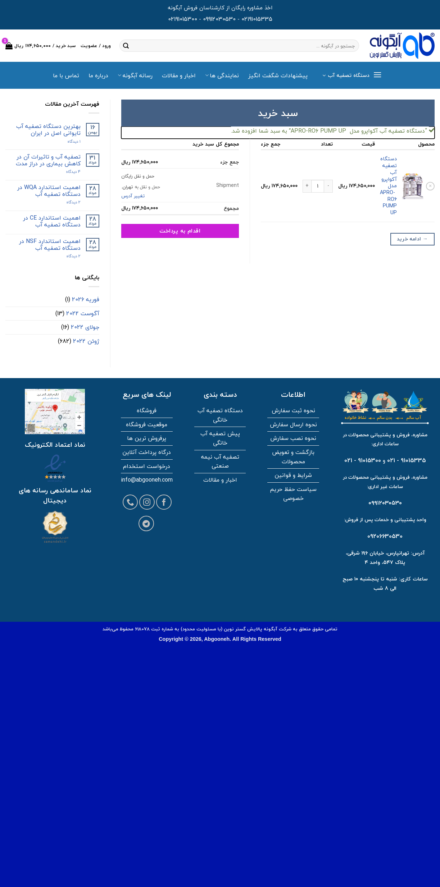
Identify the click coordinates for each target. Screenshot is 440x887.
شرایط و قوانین (293, 475)
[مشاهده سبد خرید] (40, 46)
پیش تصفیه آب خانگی (220, 438)
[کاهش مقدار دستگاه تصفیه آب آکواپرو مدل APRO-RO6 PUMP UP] (328, 186)
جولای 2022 (85, 327)
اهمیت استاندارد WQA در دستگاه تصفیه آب (49, 191)
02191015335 (256, 19)
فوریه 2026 (85, 299)
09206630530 (385, 536)
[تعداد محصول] (317, 186)
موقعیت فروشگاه (146, 424)
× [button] (430, 186)
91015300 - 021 (362, 460)
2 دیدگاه (66, 202)
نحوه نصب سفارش (293, 438)
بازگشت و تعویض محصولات (293, 457)
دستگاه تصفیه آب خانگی (220, 415)
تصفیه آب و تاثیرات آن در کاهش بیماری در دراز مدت (48, 160)
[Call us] (130, 502)
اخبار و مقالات (179, 75)
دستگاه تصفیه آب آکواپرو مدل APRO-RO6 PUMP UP (388, 185)
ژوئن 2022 (86, 341)
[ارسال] (126, 46)
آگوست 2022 (82, 313)
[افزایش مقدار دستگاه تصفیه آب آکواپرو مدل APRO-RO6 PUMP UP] (307, 186)
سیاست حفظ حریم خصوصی (293, 494)
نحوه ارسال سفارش (293, 424)
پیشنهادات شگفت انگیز (278, 75)
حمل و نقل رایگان (137, 176)
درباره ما (98, 75)
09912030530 (219, 19)
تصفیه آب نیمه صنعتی (220, 461)
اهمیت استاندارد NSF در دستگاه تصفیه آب (50, 245)
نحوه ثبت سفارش (293, 410)
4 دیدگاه (67, 171)
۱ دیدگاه (68, 141)
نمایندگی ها (222, 75)
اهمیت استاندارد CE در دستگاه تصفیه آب (52, 221)
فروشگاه (147, 410)
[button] (352, 75)
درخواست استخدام (146, 466)
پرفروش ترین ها (146, 438)
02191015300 (182, 19)
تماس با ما (66, 75)
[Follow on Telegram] (146, 523)
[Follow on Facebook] (164, 502)
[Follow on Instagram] (147, 502)
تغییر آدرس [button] (133, 196)
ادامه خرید (412, 239)
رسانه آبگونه (135, 75)
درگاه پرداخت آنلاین (146, 452)
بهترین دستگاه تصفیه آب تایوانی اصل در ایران (48, 130)
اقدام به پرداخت (179, 230)
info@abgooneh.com (147, 480)
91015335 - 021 (406, 460)
